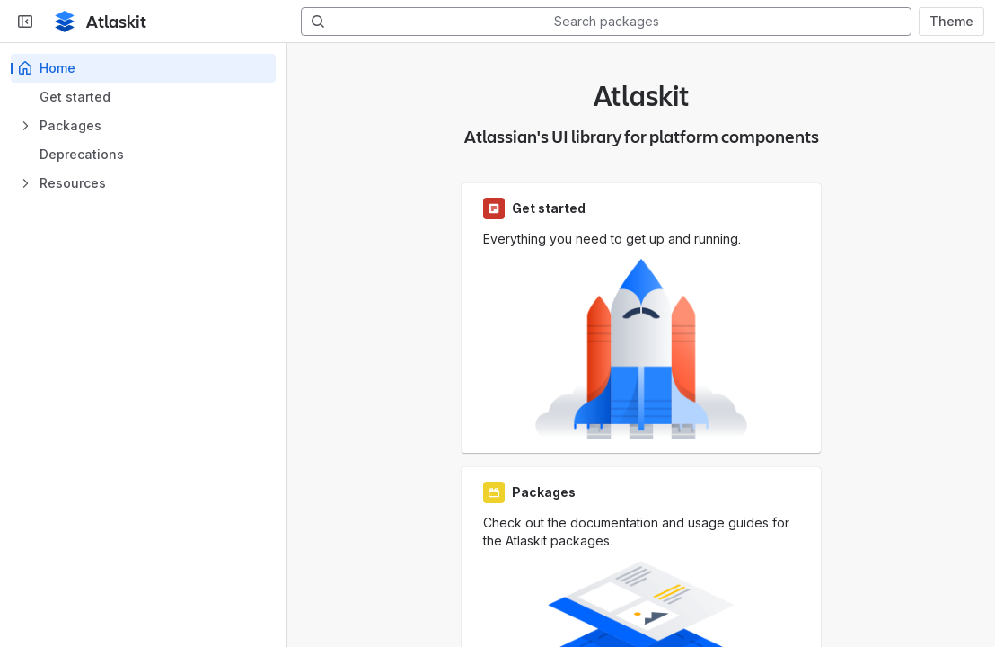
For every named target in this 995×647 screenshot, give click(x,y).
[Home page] (65, 21)
